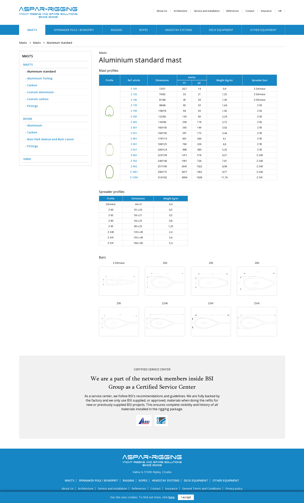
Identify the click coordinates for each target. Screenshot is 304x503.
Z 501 (134, 144)
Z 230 (134, 116)
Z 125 (134, 94)
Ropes (143, 30)
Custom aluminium (40, 92)
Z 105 (134, 88)
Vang (27, 159)
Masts (32, 30)
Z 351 (134, 133)
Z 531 (134, 149)
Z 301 (134, 127)
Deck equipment (221, 30)
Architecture (180, 11)
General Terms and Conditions (201, 488)
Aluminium (34, 125)
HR (280, 11)
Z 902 (134, 166)
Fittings (32, 106)
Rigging (116, 30)
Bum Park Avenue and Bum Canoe (50, 139)
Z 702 (134, 161)
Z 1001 (134, 172)
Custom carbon (37, 99)
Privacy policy (234, 488)
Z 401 (134, 138)
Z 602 (134, 155)
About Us (162, 11)
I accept (186, 497)
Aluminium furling (39, 78)
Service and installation (207, 11)
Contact (249, 11)
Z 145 (134, 99)
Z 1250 (134, 177)
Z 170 (134, 105)
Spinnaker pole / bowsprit (74, 30)
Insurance (266, 11)
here (171, 497)
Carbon (32, 85)
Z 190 (134, 111)
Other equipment (263, 30)
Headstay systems (178, 30)
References (232, 11)
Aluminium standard (59, 43)
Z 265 (134, 122)
